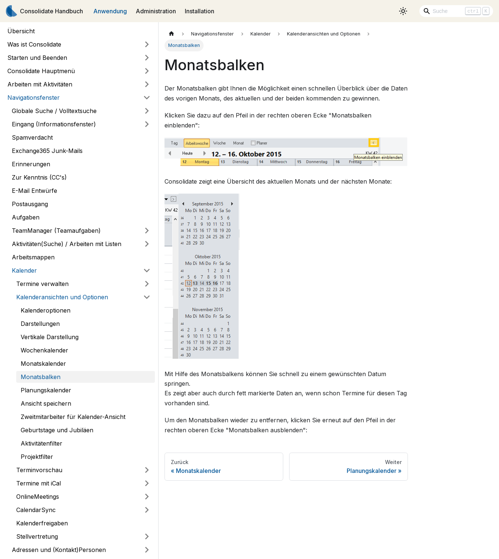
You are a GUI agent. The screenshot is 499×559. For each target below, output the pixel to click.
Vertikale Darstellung (50, 337)
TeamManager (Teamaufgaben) (56, 230)
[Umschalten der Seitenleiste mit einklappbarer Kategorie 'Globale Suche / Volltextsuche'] (147, 111)
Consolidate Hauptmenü (41, 71)
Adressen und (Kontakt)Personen (59, 549)
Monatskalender (43, 363)
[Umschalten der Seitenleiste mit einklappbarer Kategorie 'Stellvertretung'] (147, 536)
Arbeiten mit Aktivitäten (39, 84)
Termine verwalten (42, 283)
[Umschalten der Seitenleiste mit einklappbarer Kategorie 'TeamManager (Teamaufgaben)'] (147, 230)
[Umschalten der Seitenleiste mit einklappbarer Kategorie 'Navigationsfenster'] (147, 97)
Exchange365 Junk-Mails (47, 150)
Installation (199, 11)
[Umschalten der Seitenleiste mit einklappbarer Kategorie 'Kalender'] (147, 270)
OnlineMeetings (37, 496)
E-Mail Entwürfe (34, 190)
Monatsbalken (40, 377)
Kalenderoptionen (45, 310)
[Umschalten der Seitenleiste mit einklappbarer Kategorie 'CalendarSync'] (147, 510)
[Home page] (171, 34)
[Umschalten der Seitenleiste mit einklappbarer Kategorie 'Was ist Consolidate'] (147, 44)
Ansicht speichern (46, 403)
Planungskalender (46, 390)
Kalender (24, 270)
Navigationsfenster (33, 97)
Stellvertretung (37, 536)
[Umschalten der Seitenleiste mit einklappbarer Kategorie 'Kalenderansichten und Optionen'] (147, 297)
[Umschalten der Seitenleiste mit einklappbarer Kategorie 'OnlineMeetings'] (147, 496)
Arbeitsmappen (33, 257)
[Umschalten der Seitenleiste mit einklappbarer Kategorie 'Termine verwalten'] (147, 284)
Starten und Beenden (37, 57)
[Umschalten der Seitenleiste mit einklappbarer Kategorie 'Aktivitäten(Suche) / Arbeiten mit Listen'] (147, 244)
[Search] (456, 11)
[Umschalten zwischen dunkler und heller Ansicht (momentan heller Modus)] (403, 11)
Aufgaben (25, 217)
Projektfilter (37, 456)
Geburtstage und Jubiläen (57, 430)
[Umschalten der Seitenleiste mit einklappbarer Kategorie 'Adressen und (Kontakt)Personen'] (147, 550)
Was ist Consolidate (34, 44)
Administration (156, 11)
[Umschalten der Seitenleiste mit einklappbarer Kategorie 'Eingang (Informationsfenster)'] (147, 124)
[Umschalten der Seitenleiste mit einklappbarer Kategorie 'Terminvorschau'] (147, 470)
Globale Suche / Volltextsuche (54, 111)
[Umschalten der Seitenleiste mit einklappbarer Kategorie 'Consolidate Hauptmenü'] (147, 71)
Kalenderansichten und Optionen (62, 297)
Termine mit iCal (38, 483)
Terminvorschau (39, 470)
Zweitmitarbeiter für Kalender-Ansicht (73, 416)
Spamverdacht (32, 137)
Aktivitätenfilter (41, 443)
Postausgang (30, 204)
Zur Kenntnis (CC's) (39, 177)
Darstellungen (40, 323)
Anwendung (110, 11)
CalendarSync (36, 510)
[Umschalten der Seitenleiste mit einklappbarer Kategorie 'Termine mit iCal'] (147, 483)
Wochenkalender (44, 350)
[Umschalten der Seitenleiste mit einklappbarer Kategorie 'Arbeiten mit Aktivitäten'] (147, 84)
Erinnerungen (31, 164)
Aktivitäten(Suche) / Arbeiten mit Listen (66, 244)
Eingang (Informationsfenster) (54, 124)
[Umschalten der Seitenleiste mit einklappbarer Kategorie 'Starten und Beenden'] (147, 58)
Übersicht (21, 31)
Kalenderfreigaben (42, 523)
